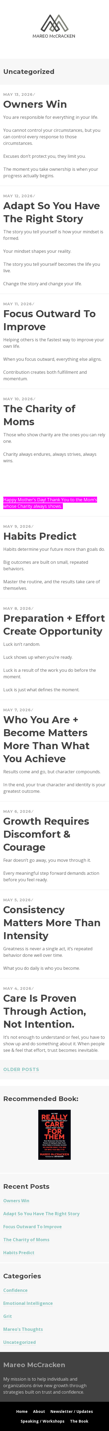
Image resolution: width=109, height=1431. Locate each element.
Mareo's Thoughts (23, 1329)
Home (22, 1411)
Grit (7, 1316)
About (39, 1411)
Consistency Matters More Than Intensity (52, 923)
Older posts (21, 1069)
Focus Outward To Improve (32, 1227)
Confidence (15, 1290)
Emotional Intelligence (28, 1303)
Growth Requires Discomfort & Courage (46, 834)
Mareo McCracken (41, 53)
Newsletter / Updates (71, 1411)
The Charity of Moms (26, 1240)
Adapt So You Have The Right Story (41, 1214)
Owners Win (35, 104)
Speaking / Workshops (43, 1421)
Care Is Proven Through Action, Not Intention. (44, 1011)
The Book (79, 1421)
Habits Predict (39, 536)
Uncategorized (19, 1342)
